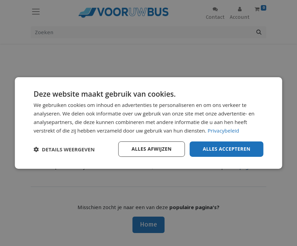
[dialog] (148, 123)
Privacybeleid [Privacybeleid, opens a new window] (223, 130)
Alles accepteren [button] (227, 149)
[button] (64, 149)
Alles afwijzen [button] (151, 149)
